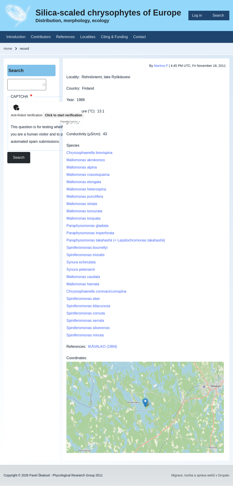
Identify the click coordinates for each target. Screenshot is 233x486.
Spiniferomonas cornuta (85, 313)
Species (72, 145)
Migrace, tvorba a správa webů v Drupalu (200, 475)
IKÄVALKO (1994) (102, 346)
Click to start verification (63, 115)
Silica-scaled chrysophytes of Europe (108, 12)
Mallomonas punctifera (84, 196)
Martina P (161, 66)
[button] (145, 402)
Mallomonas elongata (83, 182)
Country (72, 88)
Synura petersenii (80, 269)
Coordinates (76, 358)
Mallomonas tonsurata (84, 211)
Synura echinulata (81, 262)
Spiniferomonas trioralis (85, 255)
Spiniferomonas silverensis (88, 328)
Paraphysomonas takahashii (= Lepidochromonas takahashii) (115, 240)
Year (70, 100)
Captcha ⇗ (70, 121)
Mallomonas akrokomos (85, 160)
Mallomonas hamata (82, 284)
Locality (72, 77)
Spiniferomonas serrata (85, 320)
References (75, 346)
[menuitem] (198, 15)
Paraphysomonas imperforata (90, 233)
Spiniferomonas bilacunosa (88, 306)
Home (8, 48)
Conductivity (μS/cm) (83, 134)
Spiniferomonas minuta (85, 335)
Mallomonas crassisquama (87, 175)
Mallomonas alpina (81, 167)
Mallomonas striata (81, 204)
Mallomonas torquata (83, 218)
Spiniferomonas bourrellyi (87, 247)
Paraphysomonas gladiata (87, 226)
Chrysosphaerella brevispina (89, 153)
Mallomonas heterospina (86, 189)
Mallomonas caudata (83, 277)
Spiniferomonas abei (83, 299)
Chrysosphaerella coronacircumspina (96, 291)
